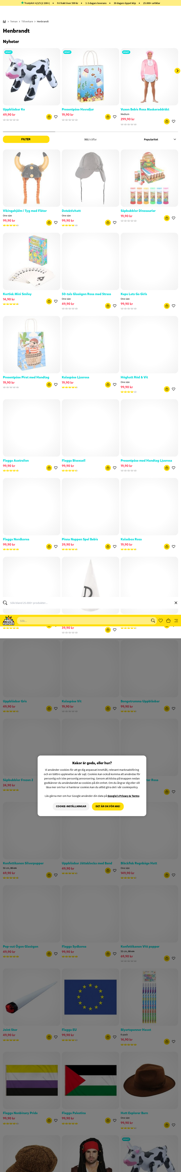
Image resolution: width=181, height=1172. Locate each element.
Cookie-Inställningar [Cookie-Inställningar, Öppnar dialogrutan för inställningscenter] (71, 168)
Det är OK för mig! (108, 168)
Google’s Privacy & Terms (123, 157)
